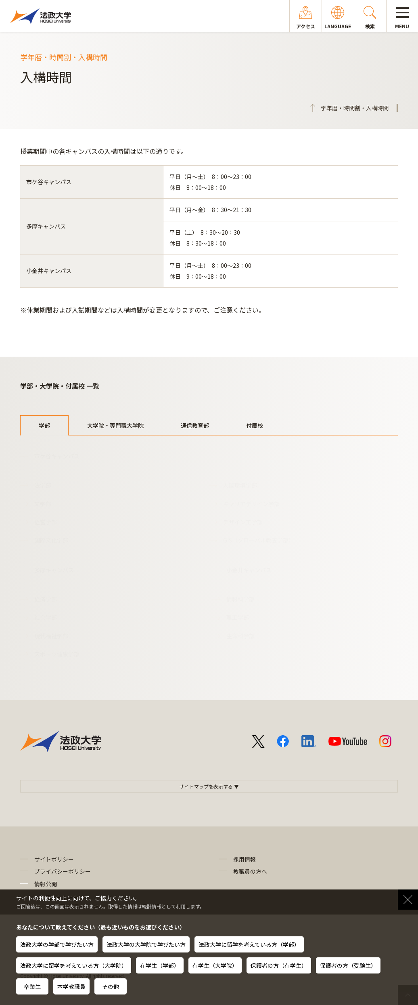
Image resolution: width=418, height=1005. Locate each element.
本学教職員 (71, 986)
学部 (44, 425)
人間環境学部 (240, 485)
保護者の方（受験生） (348, 965)
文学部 (42, 504)
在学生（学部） (160, 965)
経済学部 (45, 599)
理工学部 (237, 617)
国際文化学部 (51, 540)
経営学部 (45, 522)
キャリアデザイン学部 (251, 504)
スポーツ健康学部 (56, 654)
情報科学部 (240, 599)
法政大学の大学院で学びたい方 (146, 944)
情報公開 (45, 884)
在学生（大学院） (215, 965)
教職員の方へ (250, 871)
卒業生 (32, 986)
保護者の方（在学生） (279, 965)
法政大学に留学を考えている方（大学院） (73, 965)
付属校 (254, 425)
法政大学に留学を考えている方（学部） (249, 944)
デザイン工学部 (243, 522)
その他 (110, 986)
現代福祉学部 (51, 636)
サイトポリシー (54, 859)
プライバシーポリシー (62, 871)
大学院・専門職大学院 (115, 425)
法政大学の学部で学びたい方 (57, 944)
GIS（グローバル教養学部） (258, 540)
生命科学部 (240, 636)
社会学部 (45, 617)
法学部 (42, 485)
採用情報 (244, 859)
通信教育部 (195, 425)
